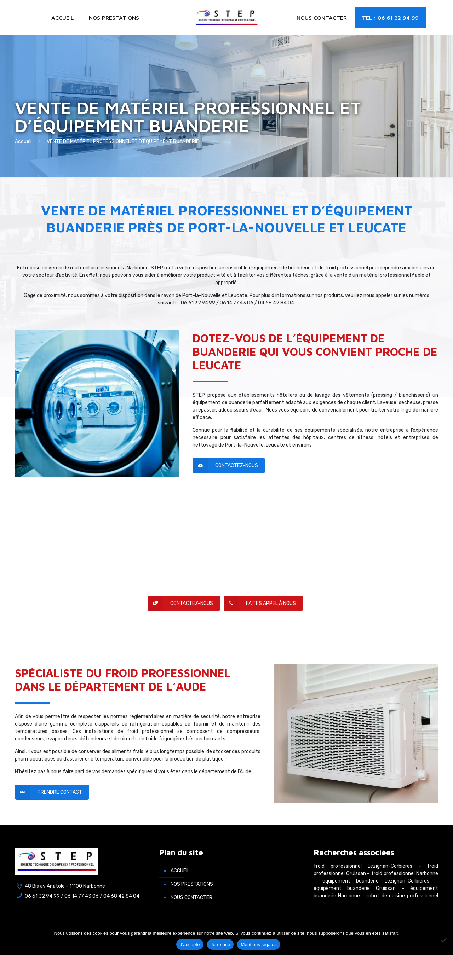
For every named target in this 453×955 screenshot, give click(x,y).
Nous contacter (191, 898)
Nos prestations (192, 884)
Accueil (23, 142)
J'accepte (190, 944)
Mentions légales (259, 944)
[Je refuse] (444, 939)
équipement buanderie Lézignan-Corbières (375, 881)
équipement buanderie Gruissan (355, 888)
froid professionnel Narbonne (404, 873)
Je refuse (220, 944)
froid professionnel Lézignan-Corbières (363, 866)
